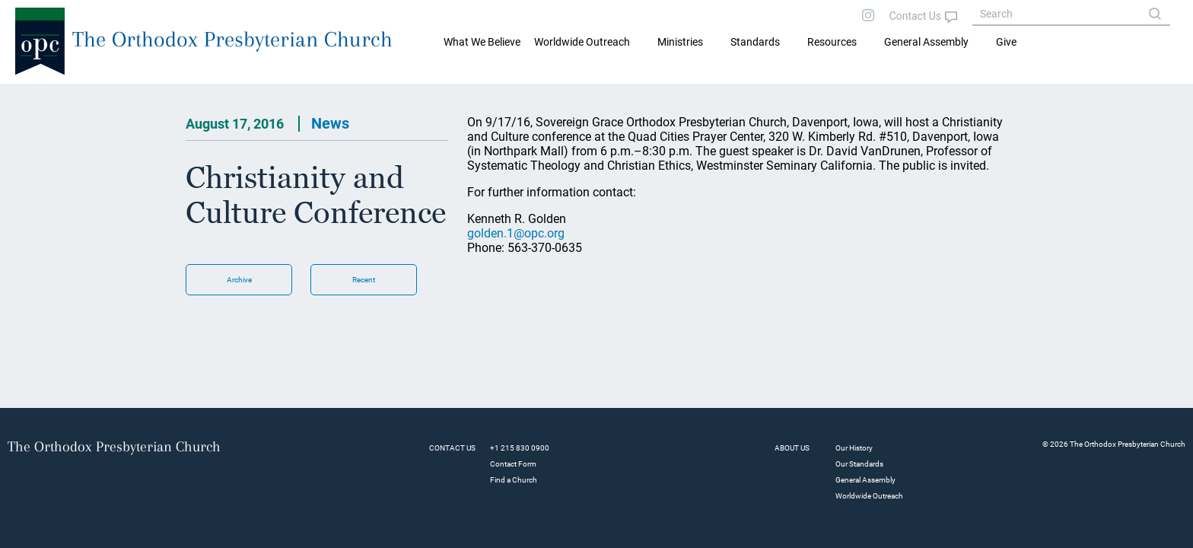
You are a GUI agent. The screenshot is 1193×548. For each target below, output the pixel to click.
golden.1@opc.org (516, 233)
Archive (239, 280)
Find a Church (513, 480)
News (330, 123)
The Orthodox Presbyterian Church (232, 39)
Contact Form (513, 464)
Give (1006, 42)
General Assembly (926, 42)
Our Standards (859, 464)
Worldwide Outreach (869, 496)
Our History (854, 448)
